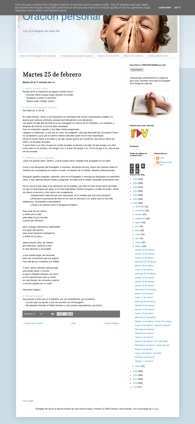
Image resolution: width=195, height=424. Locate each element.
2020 (135, 203)
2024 (135, 187)
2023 (135, 191)
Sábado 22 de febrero (145, 278)
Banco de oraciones (108, 55)
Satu (162, 158)
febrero (138, 246)
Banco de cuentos (133, 55)
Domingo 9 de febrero (145, 329)
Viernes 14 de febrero (144, 309)
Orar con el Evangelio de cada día (38, 55)
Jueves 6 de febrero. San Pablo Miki (151, 341)
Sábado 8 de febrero (144, 333)
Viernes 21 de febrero (144, 281)
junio (137, 230)
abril (137, 238)
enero (138, 366)
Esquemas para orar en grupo (77, 55)
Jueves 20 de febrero (144, 285)
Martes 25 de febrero (144, 265)
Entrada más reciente (33, 323)
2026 (135, 179)
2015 (135, 387)
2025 (135, 183)
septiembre (140, 218)
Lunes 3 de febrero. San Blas (148, 353)
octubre (139, 214)
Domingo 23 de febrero (145, 273)
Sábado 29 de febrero (145, 250)
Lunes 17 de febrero (144, 297)
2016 (135, 383)
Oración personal (61, 16)
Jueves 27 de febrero (144, 258)
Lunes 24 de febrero (144, 270)
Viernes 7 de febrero (144, 337)
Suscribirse (136, 69)
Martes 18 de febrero (144, 293)
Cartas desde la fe (157, 55)
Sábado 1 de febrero (144, 361)
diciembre (140, 206)
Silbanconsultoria (166, 163)
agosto (138, 222)
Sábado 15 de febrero (145, 305)
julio (137, 226)
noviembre (140, 210)
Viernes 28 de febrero (144, 254)
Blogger (155, 409)
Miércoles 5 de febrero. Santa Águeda (152, 345)
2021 (135, 199)
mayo (138, 234)
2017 (135, 379)
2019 (135, 371)
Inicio (73, 323)
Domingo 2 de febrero (145, 357)
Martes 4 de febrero (144, 349)
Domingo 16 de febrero (145, 301)
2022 (135, 195)
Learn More (164, 7)
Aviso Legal (28, 401)
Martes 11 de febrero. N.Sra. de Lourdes (153, 321)
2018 (135, 375)
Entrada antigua (111, 323)
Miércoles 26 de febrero (145, 262)
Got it (177, 7)
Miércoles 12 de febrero (145, 317)
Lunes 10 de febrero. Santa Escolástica (152, 325)
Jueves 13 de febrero (144, 313)
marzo (138, 242)
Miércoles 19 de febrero (145, 289)
